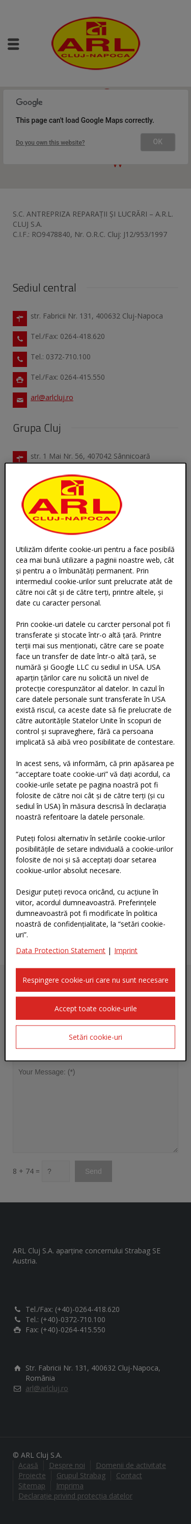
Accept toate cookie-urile (95, 1008)
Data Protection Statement (60, 950)
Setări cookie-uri (95, 1037)
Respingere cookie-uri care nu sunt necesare (95, 980)
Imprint (126, 950)
